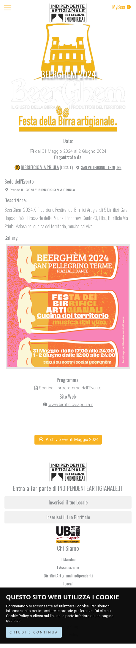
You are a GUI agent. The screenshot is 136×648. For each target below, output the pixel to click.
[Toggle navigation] (7, 7)
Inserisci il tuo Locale (68, 502)
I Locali (68, 583)
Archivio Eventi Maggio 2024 (69, 439)
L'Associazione (68, 567)
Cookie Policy (17, 616)
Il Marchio (68, 559)
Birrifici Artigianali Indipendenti (68, 575)
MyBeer (121, 6)
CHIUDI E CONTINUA (34, 632)
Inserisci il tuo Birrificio (68, 517)
